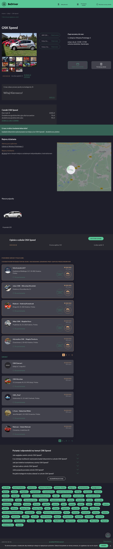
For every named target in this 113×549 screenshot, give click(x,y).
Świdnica (89, 517)
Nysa (47, 508)
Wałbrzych (58, 521)
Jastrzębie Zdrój (93, 496)
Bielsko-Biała (60, 488)
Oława (55, 508)
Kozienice (6, 504)
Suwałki (79, 517)
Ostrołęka (95, 508)
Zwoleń (19, 525)
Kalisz (18, 500)
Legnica (46, 504)
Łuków (106, 504)
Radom (105, 512)
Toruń (40, 521)
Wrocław (94, 521)
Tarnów (31, 521)
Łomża (72, 504)
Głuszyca (25, 496)
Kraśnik (27, 504)
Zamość (105, 521)
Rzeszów (15, 517)
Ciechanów (35, 492)
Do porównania (19, 277)
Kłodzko (80, 500)
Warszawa (70, 521)
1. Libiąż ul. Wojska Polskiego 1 (79, 38)
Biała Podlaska (18, 488)
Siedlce (25, 517)
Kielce (70, 500)
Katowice (43, 500)
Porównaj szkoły (101, 65)
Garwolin (87, 492)
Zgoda (103, 545)
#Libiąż (4, 153)
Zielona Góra (8, 525)
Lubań (80, 504)
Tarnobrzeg (19, 521)
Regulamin (107, 541)
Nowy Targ (37, 508)
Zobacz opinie (27, 76)
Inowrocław (78, 496)
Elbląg (78, 492)
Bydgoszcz (96, 488)
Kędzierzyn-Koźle (57, 500)
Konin (89, 500)
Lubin (89, 504)
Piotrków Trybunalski (52, 512)
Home (3, 13)
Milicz (5, 508)
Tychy (48, 521)
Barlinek (6, 488)
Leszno (55, 504)
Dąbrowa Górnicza (65, 492)
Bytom (5, 492)
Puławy (96, 512)
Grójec (56, 496)
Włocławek (82, 521)
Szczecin (100, 517)
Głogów (15, 496)
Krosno (36, 504)
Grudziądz (66, 496)
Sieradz (35, 517)
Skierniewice (46, 517)
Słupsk (57, 517)
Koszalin (99, 500)
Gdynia (5, 496)
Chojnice (24, 492)
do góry (108, 535)
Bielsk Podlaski (45, 488)
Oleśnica (65, 508)
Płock (66, 512)
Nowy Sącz (25, 508)
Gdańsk (98, 492)
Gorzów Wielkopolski (41, 496)
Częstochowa (48, 492)
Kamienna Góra (30, 500)
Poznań (75, 512)
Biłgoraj (72, 488)
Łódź (64, 504)
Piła (38, 512)
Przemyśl (85, 512)
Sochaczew (68, 517)
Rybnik (5, 517)
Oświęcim (29, 512)
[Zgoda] (110, 546)
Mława (14, 508)
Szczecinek (7, 521)
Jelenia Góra (7, 500)
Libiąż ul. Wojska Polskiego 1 (12, 146)
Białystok (32, 488)
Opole (84, 508)
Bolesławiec (83, 488)
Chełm (14, 492)
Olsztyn (75, 508)
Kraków (17, 504)
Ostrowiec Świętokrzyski (12, 512)
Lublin (97, 504)
